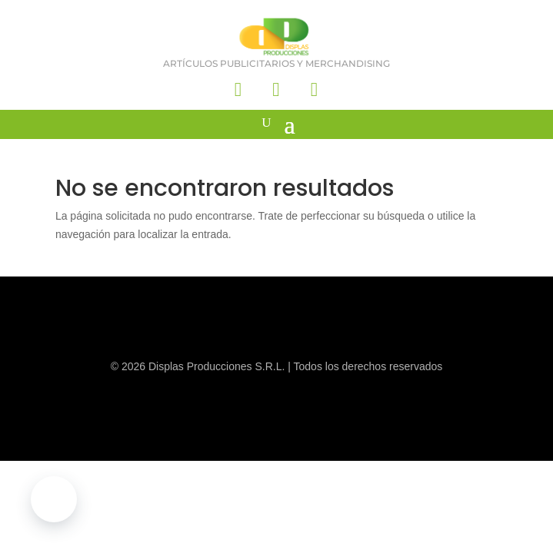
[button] (54, 499)
